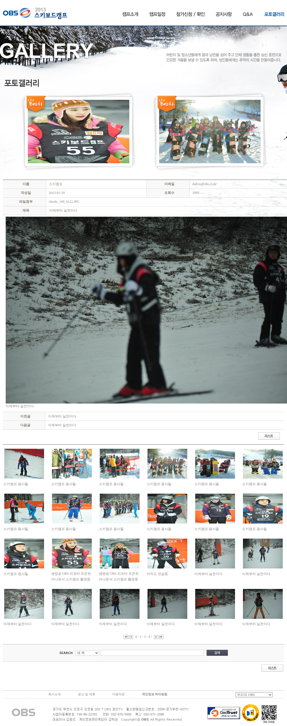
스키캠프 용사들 (15, 484)
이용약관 (118, 694)
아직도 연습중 (157, 574)
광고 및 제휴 (86, 694)
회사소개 (54, 694)
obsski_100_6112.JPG (64, 202)
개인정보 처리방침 (155, 694)
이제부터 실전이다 (62, 416)
